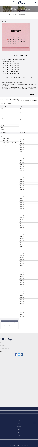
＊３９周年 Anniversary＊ (6, 138)
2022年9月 (22, 179)
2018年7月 (22, 276)
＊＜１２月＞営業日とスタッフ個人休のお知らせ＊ (10, 99)
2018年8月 (22, 274)
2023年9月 (22, 156)
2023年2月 (22, 168)
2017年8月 (22, 297)
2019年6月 (22, 253)
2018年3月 (22, 284)
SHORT (21, 119)
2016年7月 (22, 316)
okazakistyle (3, 122)
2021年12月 (22, 196)
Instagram (22, 354)
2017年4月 (22, 305)
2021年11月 (22, 198)
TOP (1, 14)
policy (2, 127)
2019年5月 (22, 255)
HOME (2, 108)
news (21, 117)
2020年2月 (22, 238)
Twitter (19, 354)
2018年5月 (22, 280)
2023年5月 (22, 162)
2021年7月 (22, 206)
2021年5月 (22, 210)
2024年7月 (22, 141)
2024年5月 (22, 143)
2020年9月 (22, 225)
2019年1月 (22, 263)
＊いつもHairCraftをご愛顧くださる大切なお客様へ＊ (27, 100)
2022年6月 (22, 183)
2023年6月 (22, 160)
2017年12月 (22, 291)
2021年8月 (22, 204)
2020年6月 (22, 229)
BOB (5, 14)
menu (19, 414)
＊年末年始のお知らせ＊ (5, 140)
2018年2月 (22, 286)
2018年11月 (22, 267)
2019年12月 (22, 242)
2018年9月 (22, 272)
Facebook (16, 354)
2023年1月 (22, 170)
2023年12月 (22, 151)
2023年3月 (22, 166)
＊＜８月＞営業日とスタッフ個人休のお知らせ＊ (9, 146)
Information (7, 14)
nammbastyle (3, 120)
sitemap (2, 129)
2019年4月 (22, 257)
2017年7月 (22, 299)
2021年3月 (22, 215)
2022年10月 (22, 177)
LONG (21, 112)
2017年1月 (22, 312)
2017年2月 (22, 310)
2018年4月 (22, 282)
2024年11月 (22, 137)
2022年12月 (22, 172)
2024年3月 (22, 147)
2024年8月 (22, 139)
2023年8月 (22, 158)
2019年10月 (22, 246)
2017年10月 (22, 295)
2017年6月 (22, 301)
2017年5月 (22, 303)
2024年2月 (22, 149)
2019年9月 (22, 248)
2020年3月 (22, 236)
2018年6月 (22, 278)
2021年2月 (22, 217)
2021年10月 (22, 200)
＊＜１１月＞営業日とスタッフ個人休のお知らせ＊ (9, 143)
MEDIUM (19, 426)
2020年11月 (22, 221)
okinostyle (3, 118)
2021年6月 (22, 208)
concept (2, 112)
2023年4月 (22, 164)
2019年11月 (22, 244)
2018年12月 (22, 265)
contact (2, 125)
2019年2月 (22, 261)
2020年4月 (22, 234)
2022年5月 (22, 185)
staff (2, 117)
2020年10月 (22, 223)
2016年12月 (22, 314)
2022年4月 (22, 187)
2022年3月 (22, 189)
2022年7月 (22, 181)
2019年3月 (22, 259)
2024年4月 (22, 145)
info (1, 110)
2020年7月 (22, 227)
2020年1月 (22, 240)
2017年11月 (22, 293)
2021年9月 (22, 202)
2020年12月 (22, 219)
